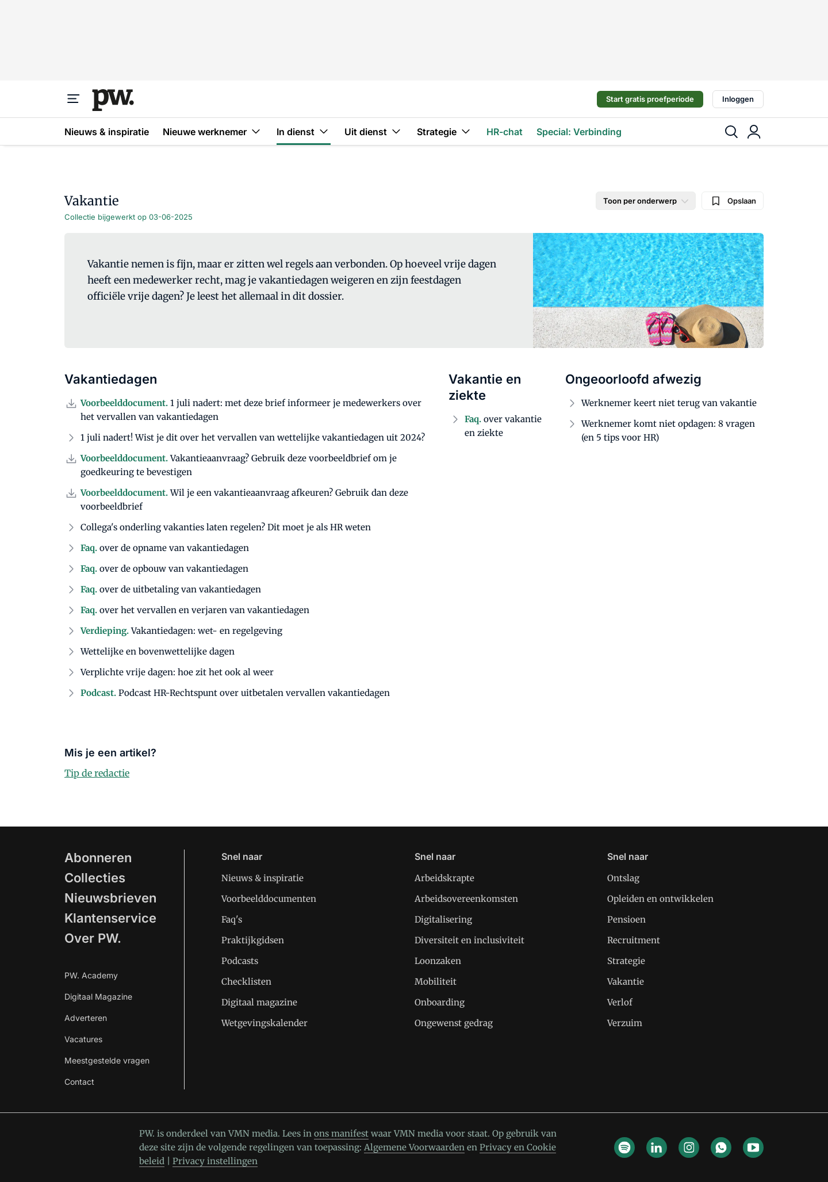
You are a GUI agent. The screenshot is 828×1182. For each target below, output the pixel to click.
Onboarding (440, 1002)
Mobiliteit (436, 981)
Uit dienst (373, 131)
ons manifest (341, 1133)
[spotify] (624, 1147)
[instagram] (688, 1147)
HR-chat (504, 131)
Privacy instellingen (215, 1161)
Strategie (445, 131)
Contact (79, 1082)
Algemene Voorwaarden (414, 1147)
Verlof (619, 1002)
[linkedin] (656, 1147)
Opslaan (732, 201)
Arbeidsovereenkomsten (466, 898)
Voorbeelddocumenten (268, 898)
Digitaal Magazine (98, 996)
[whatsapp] (721, 1147)
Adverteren (85, 1018)
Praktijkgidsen (252, 940)
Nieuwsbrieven (110, 897)
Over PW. (92, 938)
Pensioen (626, 919)
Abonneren (98, 857)
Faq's (231, 919)
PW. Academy (91, 975)
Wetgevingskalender (264, 1022)
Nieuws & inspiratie (106, 131)
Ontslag (623, 878)
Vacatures (83, 1039)
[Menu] (73, 98)
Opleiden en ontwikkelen (660, 898)
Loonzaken (438, 960)
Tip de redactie (96, 773)
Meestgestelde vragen (107, 1060)
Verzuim (624, 1022)
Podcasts (239, 960)
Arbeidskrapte (444, 878)
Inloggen (738, 99)
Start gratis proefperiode (650, 99)
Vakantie (625, 981)
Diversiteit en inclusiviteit (469, 940)
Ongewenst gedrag (454, 1022)
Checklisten (246, 981)
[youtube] (753, 1147)
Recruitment (633, 940)
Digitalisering (443, 919)
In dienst (304, 131)
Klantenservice (110, 918)
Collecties (94, 877)
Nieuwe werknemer (213, 131)
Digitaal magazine (259, 1002)
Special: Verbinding (579, 131)
